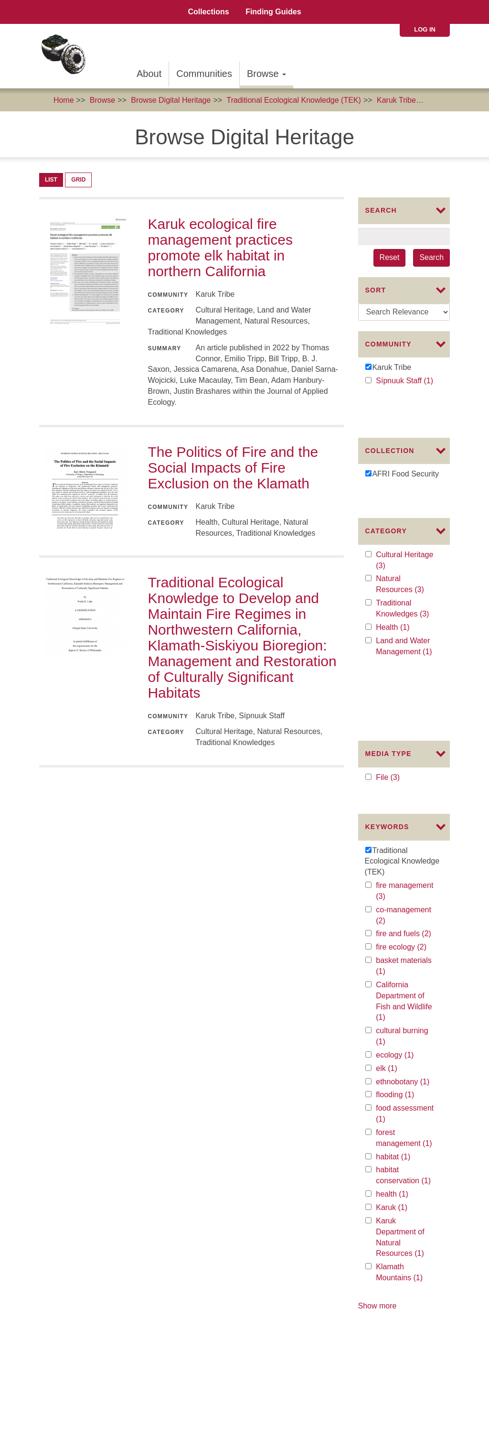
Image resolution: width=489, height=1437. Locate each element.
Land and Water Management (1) (406, 602)
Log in (425, 29)
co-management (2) (403, 801)
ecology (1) (406, 941)
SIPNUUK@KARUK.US (414, 1376)
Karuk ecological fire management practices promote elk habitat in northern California (220, 247)
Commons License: (40, 1368)
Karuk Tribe (396, 100)
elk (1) (396, 954)
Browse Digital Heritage (171, 100)
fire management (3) (404, 777)
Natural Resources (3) (406, 540)
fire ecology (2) (406, 833)
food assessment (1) (405, 1000)
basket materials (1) (404, 852)
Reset (390, 257)
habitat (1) (404, 1042)
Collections (208, 12)
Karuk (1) (401, 1093)
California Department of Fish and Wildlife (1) (404, 887)
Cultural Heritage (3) (404, 516)
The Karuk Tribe (45, 1335)
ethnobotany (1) (406, 967)
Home (63, 100)
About (149, 73)
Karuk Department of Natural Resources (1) (406, 1123)
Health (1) (404, 583)
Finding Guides (273, 12)
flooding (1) (406, 981)
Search (431, 257)
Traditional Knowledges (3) (406, 564)
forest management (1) (406, 1024)
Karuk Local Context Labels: (56, 1379)
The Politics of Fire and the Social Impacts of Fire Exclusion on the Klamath (233, 467)
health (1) (402, 1080)
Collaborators (275, 1229)
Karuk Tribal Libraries (410, 1251)
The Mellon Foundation (57, 1325)
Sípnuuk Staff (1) (406, 381)
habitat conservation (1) (406, 1062)
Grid (78, 179)
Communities (204, 73)
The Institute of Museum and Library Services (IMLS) (107, 1314)
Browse (266, 73)
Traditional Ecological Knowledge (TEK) (294, 100)
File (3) (397, 672)
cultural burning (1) (402, 922)
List (51, 179)
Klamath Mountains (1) (406, 1159)
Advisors (231, 1229)
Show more (377, 1192)
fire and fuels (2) (406, 820)
